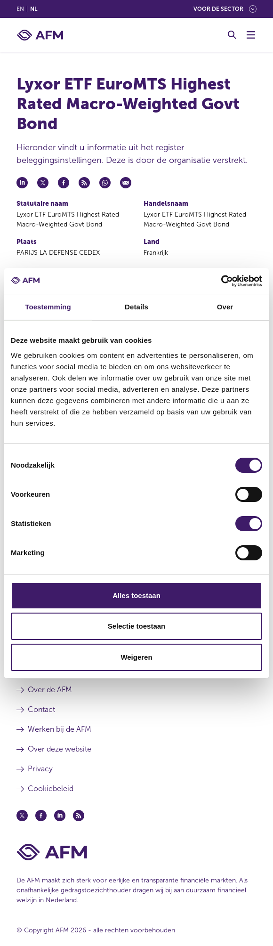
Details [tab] (136, 307)
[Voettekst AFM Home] (136, 852)
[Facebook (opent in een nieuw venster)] (41, 815)
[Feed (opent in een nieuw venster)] (78, 815)
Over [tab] (225, 307)
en (20, 9)
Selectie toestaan (137, 626)
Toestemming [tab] (48, 307)
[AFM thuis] (40, 35)
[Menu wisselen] (251, 34)
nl (33, 9)
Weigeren (136, 657)
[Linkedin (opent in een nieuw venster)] (59, 815)
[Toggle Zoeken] (232, 34)
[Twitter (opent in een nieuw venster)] (22, 815)
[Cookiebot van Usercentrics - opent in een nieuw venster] (221, 281)
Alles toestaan (136, 595)
